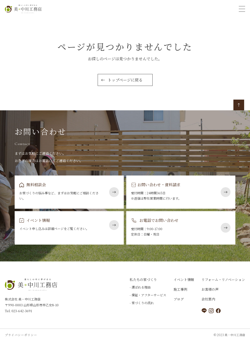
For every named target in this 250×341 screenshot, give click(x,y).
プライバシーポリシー (21, 335)
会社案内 (208, 299)
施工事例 (180, 289)
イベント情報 (184, 279)
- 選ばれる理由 (140, 287)
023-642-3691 (21, 311)
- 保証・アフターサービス (148, 295)
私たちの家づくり (143, 279)
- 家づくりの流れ (142, 302)
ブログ (179, 299)
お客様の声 (210, 289)
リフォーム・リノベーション (223, 279)
